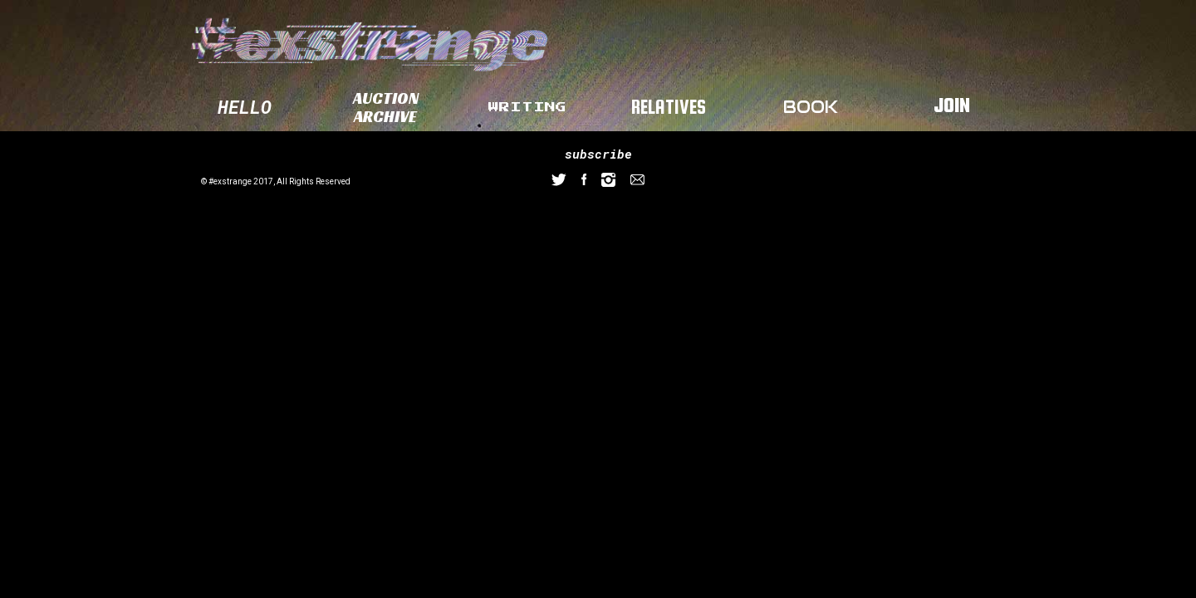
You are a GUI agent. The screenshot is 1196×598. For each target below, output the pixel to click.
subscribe (598, 153)
